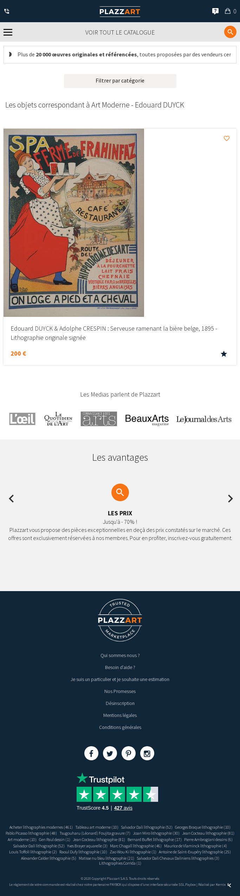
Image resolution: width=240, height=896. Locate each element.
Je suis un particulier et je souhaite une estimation (120, 679)
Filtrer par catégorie (120, 80)
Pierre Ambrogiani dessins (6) (208, 839)
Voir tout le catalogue (120, 32)
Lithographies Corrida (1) (120, 863)
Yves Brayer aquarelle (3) (87, 845)
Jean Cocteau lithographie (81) (208, 833)
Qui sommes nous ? (120, 655)
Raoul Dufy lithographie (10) (83, 851)
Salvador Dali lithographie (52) (147, 827)
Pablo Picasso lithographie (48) (31, 833)
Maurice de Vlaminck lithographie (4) (195, 845)
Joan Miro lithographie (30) (156, 833)
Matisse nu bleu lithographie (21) (106, 858)
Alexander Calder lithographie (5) (48, 858)
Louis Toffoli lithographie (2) (33, 851)
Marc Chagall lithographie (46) (136, 845)
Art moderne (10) (22, 839)
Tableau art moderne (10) (96, 827)
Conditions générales (120, 727)
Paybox (190, 884)
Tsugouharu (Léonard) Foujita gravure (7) (94, 833)
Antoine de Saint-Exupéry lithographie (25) (195, 851)
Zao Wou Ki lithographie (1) (133, 851)
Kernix (223, 884)
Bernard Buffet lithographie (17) (155, 839)
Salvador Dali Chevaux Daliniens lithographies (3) (178, 858)
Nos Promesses (120, 691)
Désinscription (120, 703)
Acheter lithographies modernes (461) (41, 827)
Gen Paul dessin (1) (54, 839)
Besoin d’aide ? (120, 667)
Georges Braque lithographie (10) (203, 827)
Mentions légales (120, 715)
